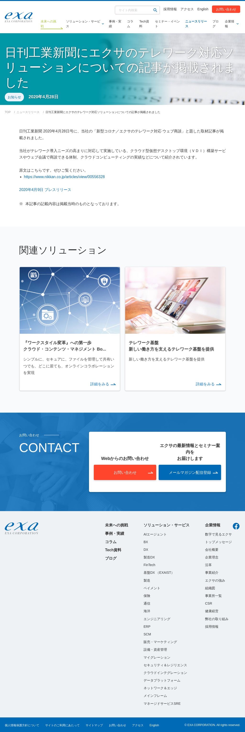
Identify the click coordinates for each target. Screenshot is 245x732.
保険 (147, 595)
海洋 (147, 610)
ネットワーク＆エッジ (160, 687)
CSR (208, 603)
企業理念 (211, 557)
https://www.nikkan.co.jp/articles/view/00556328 (64, 177)
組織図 (210, 587)
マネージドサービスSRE (162, 703)
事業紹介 (211, 572)
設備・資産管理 (155, 649)
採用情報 (170, 9)
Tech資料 (144, 24)
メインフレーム (155, 695)
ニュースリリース (196, 24)
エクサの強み (215, 580)
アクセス (187, 9)
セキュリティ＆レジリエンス (165, 664)
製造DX (149, 557)
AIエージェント (155, 533)
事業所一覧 (213, 595)
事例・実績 (115, 24)
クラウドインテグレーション (165, 672)
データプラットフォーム (162, 680)
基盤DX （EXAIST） (159, 572)
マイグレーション (157, 657)
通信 (147, 603)
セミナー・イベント (167, 24)
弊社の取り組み (216, 618)
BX (146, 541)
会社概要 (211, 549)
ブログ (215, 24)
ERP (147, 626)
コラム (130, 24)
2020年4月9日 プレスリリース (45, 190)
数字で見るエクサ (218, 533)
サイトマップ (94, 724)
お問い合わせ (226, 9)
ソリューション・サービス (84, 24)
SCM (147, 634)
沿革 (208, 564)
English (202, 9)
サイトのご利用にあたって (62, 724)
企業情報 (231, 24)
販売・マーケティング (160, 641)
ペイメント (152, 587)
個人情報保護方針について (22, 724)
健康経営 (211, 610)
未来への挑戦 (116, 525)
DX (146, 549)
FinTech (149, 564)
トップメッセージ (218, 541)
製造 (147, 580)
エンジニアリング (157, 618)
